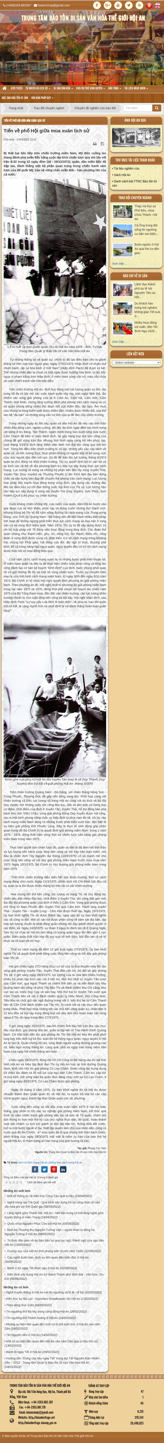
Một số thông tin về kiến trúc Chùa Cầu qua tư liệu (40, 1196)
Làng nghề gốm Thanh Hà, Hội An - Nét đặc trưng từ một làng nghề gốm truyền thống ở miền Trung (54, 1215)
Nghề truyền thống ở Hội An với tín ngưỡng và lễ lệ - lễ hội (45, 1292)
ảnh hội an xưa (135, 120)
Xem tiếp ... (119, 263)
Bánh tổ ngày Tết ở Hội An (23, 1352)
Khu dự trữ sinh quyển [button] (90, 89)
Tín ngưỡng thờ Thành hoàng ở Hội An (32, 1318)
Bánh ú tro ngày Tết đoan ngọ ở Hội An (33, 1268)
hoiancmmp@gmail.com (54, 5)
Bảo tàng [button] (114, 89)
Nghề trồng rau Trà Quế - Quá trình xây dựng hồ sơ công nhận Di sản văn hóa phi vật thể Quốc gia (52, 1204)
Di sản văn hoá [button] (63, 89)
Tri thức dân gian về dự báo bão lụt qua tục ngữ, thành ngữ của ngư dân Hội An (54, 1242)
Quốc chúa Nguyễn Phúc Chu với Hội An (34, 1223)
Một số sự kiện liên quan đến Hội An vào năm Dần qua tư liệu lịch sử (52, 1341)
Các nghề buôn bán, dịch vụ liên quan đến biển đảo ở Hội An (48, 1257)
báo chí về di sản (135, 276)
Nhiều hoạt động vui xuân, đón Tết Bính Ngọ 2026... (146, 327)
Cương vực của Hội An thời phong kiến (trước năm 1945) (45, 1251)
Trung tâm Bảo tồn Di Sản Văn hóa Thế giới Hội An (61, 1435)
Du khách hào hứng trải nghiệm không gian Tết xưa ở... (147, 310)
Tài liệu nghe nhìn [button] (136, 89)
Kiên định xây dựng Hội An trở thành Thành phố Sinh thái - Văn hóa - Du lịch (54, 1276)
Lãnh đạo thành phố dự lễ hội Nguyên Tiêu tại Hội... (145, 291)
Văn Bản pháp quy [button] (42, 99)
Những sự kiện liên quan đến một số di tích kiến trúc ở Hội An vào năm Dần (52, 1326)
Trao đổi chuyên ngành (135, 198)
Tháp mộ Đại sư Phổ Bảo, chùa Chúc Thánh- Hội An (146, 212)
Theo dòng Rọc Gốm (20, 1305)
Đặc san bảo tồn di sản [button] (15, 98)
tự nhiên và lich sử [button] (38, 89)
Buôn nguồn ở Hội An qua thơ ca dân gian (147, 249)
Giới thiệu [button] (16, 88)
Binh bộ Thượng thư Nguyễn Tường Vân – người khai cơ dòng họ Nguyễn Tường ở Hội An (49, 1232)
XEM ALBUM (136, 138)
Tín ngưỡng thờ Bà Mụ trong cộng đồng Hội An (37, 1311)
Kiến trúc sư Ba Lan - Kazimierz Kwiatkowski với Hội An (43, 1298)
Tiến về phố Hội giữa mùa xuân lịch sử (24, 120)
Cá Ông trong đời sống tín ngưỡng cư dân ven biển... (146, 230)
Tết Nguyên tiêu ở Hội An (23, 1335)
